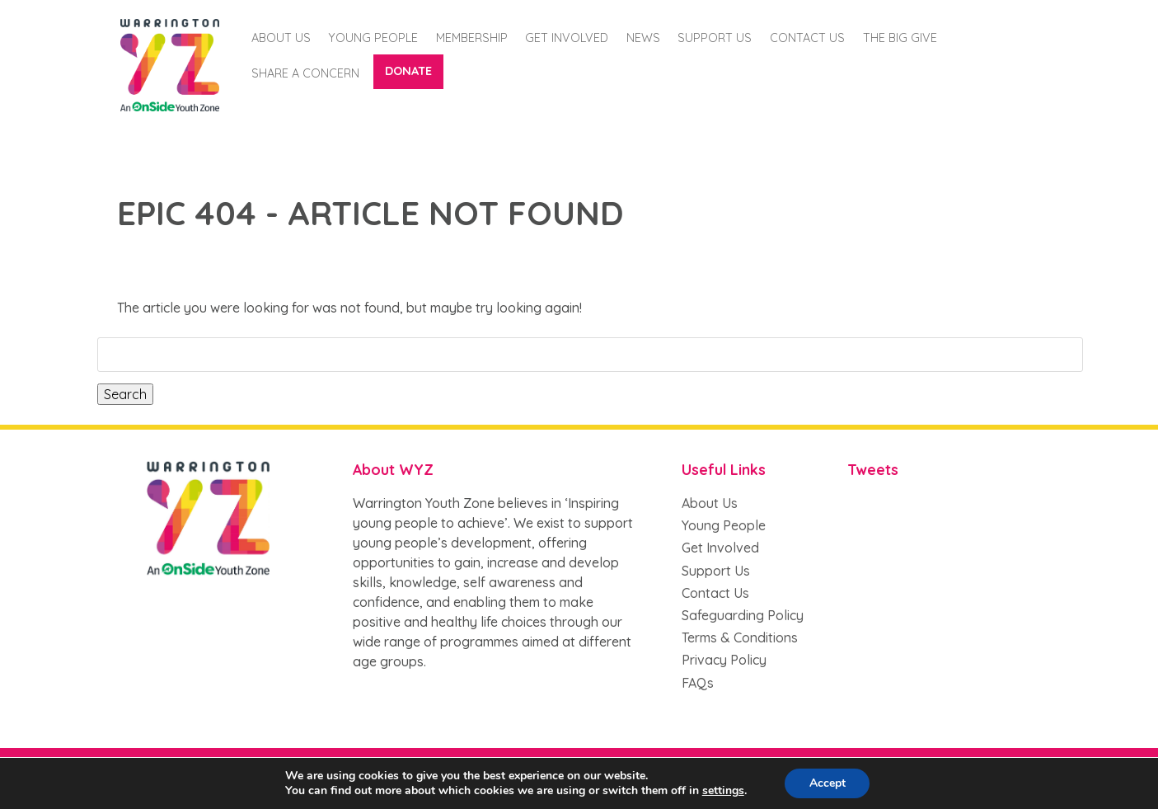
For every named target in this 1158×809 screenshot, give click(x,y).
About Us (281, 38)
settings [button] (722, 790)
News (643, 38)
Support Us (716, 570)
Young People (373, 38)
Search (125, 394)
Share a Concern (305, 73)
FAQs (698, 683)
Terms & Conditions (740, 637)
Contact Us (807, 38)
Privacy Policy (724, 659)
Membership (472, 38)
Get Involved (566, 38)
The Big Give (900, 38)
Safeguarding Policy (743, 615)
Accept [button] (827, 783)
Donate (408, 70)
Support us (714, 38)
